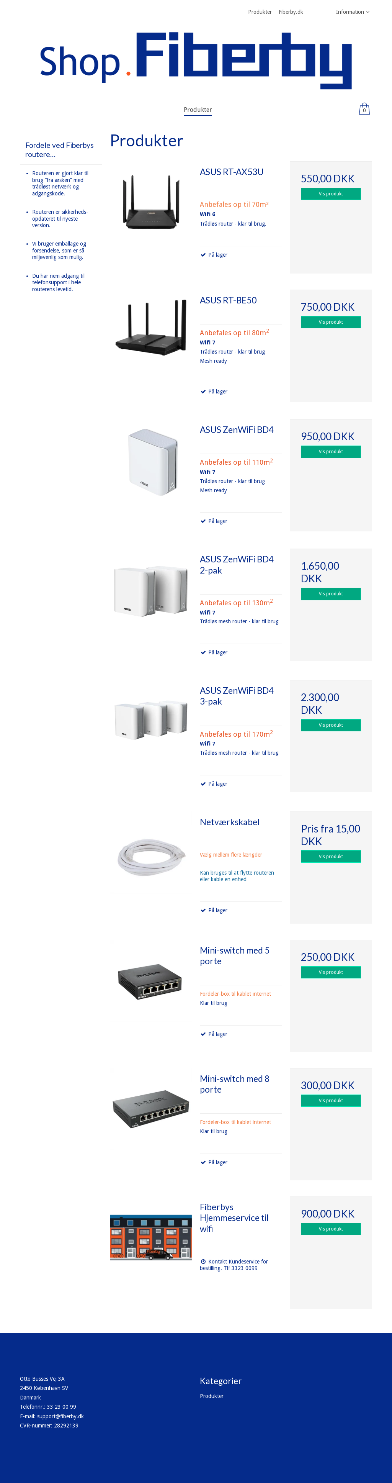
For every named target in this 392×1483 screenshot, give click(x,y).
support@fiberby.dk (60, 1416)
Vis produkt (331, 194)
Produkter (212, 1396)
